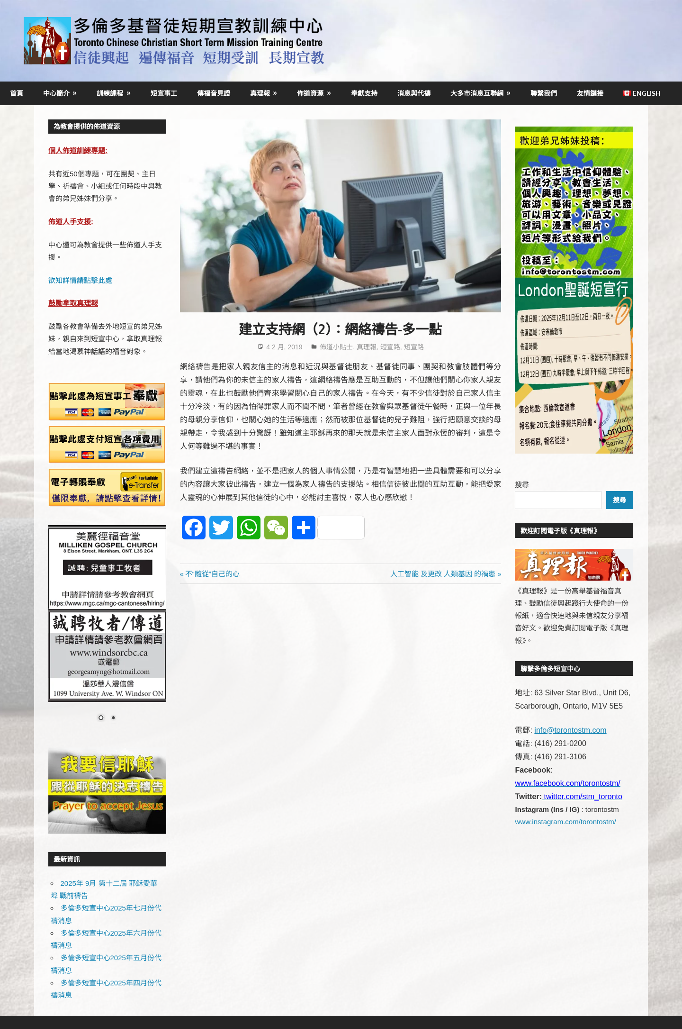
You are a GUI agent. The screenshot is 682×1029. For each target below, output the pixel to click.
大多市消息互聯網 (476, 93)
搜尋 (522, 485)
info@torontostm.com (570, 730)
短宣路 (390, 347)
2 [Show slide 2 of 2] (113, 718)
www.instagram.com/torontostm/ (565, 822)
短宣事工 (164, 93)
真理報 (260, 93)
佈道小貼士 (336, 347)
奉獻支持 (364, 93)
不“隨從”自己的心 (212, 574)
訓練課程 (110, 93)
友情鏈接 (590, 93)
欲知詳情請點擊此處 (80, 280)
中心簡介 (56, 93)
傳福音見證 (213, 93)
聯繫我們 (543, 93)
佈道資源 (310, 93)
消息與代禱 (414, 93)
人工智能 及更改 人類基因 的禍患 (443, 574)
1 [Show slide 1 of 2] (101, 718)
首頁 (16, 93)
